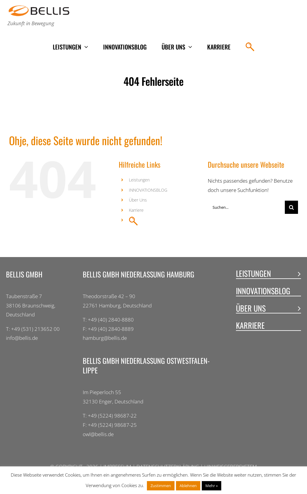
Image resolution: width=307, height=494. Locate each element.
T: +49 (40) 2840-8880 (108, 319)
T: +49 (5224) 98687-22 (110, 415)
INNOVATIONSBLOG (148, 190)
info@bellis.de (22, 337)
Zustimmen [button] (161, 485)
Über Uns (138, 200)
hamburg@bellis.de (105, 337)
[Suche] (291, 207)
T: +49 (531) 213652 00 (33, 328)
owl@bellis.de (98, 434)
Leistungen (139, 180)
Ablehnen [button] (188, 485)
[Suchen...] (246, 207)
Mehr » (211, 485)
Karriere (136, 210)
